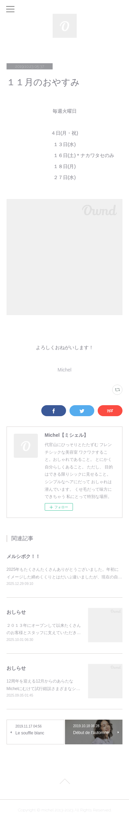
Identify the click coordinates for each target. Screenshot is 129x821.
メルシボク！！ (23, 556)
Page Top (64, 782)
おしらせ (16, 612)
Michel (64, 370)
